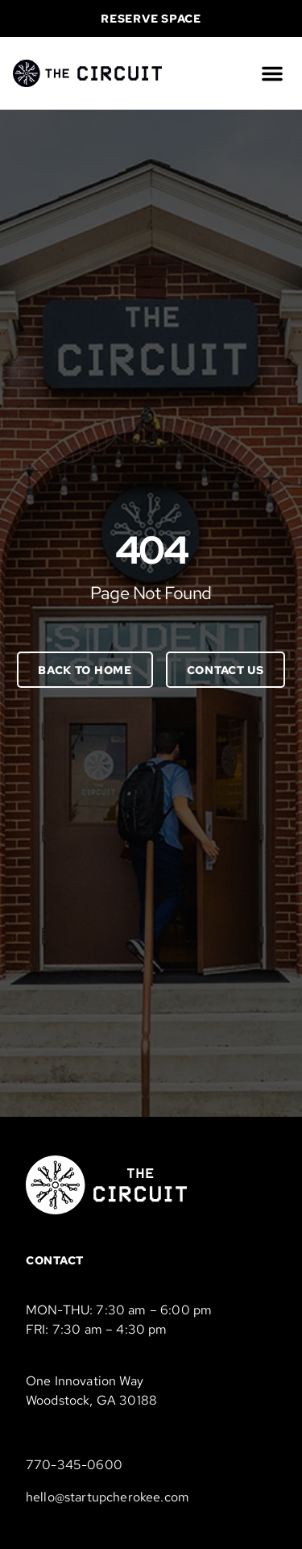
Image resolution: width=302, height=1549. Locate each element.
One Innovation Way (84, 1380)
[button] (272, 73)
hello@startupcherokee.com (107, 1497)
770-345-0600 (74, 1464)
